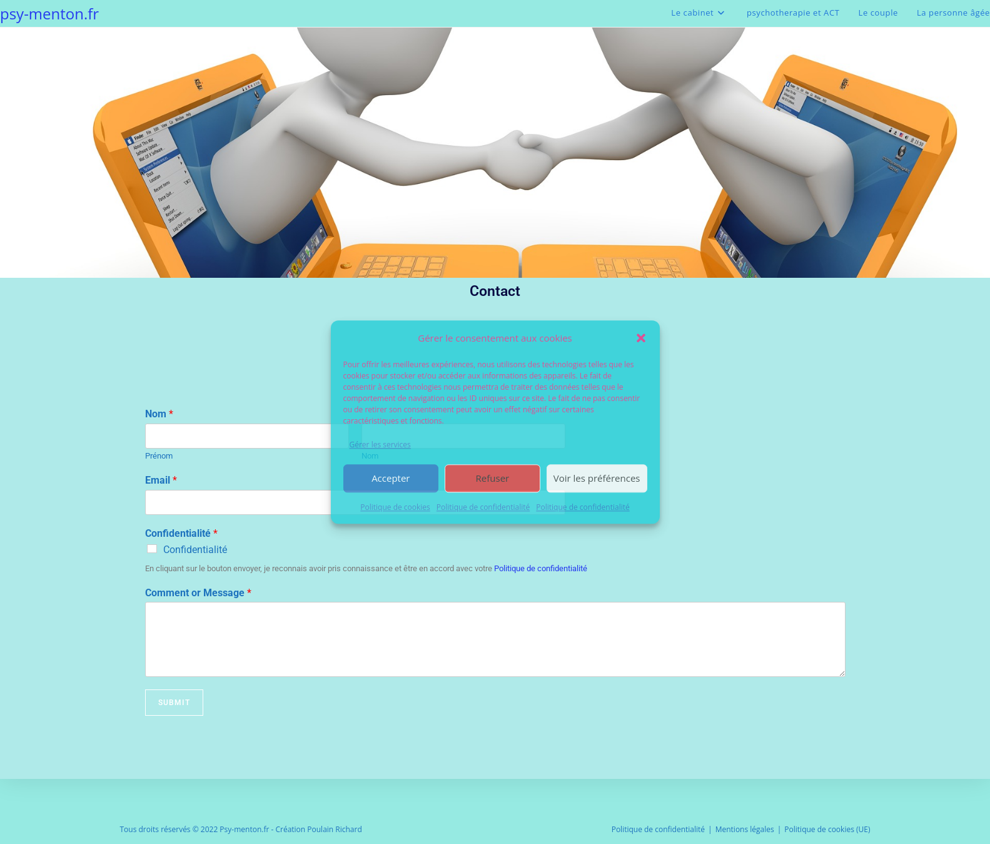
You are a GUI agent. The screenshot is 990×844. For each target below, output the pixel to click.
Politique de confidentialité (483, 507)
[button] (641, 338)
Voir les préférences (596, 478)
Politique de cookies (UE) (827, 829)
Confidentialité (181, 533)
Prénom (159, 455)
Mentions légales (744, 829)
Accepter (390, 478)
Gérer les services (380, 444)
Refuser (493, 478)
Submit (174, 702)
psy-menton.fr (49, 13)
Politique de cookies (395, 507)
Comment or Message (198, 593)
